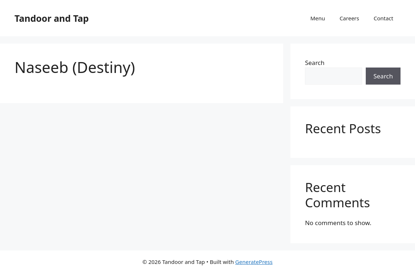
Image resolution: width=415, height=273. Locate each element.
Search (314, 62)
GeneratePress (254, 261)
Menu (317, 18)
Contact (383, 18)
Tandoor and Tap (51, 18)
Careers (349, 18)
